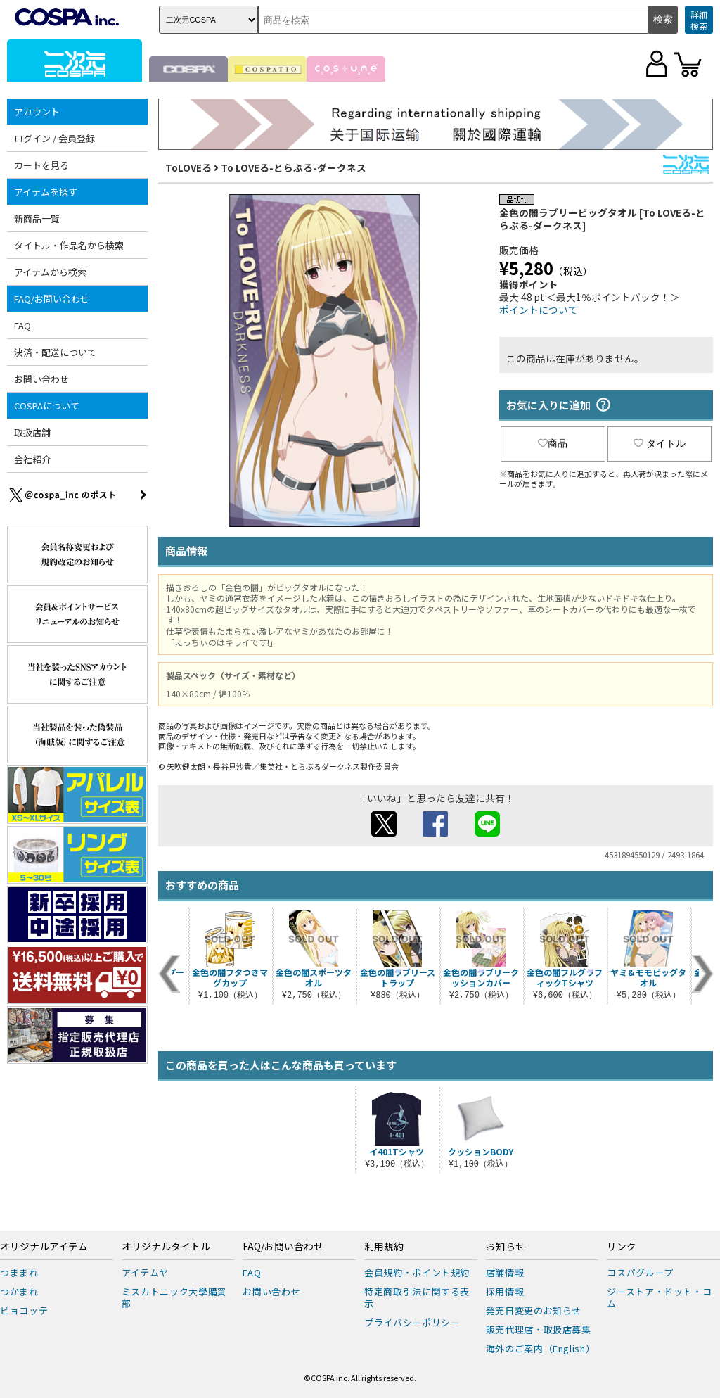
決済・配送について (55, 352)
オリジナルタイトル (166, 1246)
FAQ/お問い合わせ (51, 298)
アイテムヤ (145, 1272)
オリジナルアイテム (44, 1246)
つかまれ (19, 1291)
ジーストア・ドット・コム (659, 1297)
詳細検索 (698, 20)
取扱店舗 (32, 432)
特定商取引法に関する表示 (417, 1297)
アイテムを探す (45, 191)
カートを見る (41, 165)
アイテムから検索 (50, 272)
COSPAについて (46, 405)
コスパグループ (640, 1272)
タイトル (660, 443)
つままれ (19, 1272)
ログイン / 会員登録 (54, 138)
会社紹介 (32, 459)
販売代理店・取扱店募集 (538, 1329)
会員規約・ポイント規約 (417, 1272)
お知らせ (505, 1246)
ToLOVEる (188, 167)
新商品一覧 (37, 218)
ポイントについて (538, 310)
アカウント (37, 111)
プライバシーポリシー (412, 1322)
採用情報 (505, 1291)
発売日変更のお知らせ (534, 1310)
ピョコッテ (24, 1310)
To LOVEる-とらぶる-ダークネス (293, 167)
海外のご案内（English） (541, 1348)
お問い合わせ (41, 379)
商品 (552, 443)
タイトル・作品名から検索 (69, 245)
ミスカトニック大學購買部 (174, 1297)
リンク (621, 1246)
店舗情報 (505, 1272)
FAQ (22, 325)
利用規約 (384, 1246)
